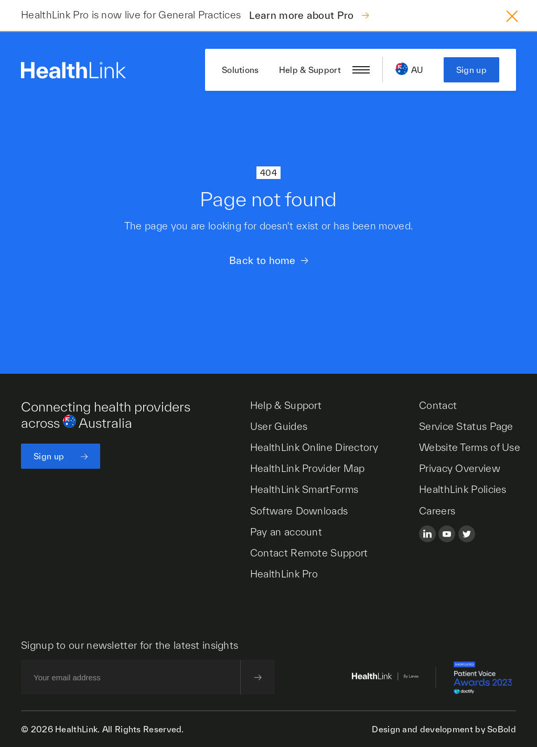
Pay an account (286, 532)
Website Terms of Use (469, 447)
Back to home (262, 260)
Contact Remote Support (309, 553)
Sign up (471, 70)
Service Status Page (466, 426)
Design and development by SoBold (444, 729)
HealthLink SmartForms (304, 489)
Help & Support (310, 70)
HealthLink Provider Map (307, 468)
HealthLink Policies (463, 489)
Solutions (240, 70)
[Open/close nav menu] (361, 69)
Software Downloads (299, 511)
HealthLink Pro (284, 574)
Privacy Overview (459, 468)
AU (417, 70)
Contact (438, 405)
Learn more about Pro (302, 15)
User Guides (278, 426)
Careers (437, 511)
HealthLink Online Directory (314, 447)
